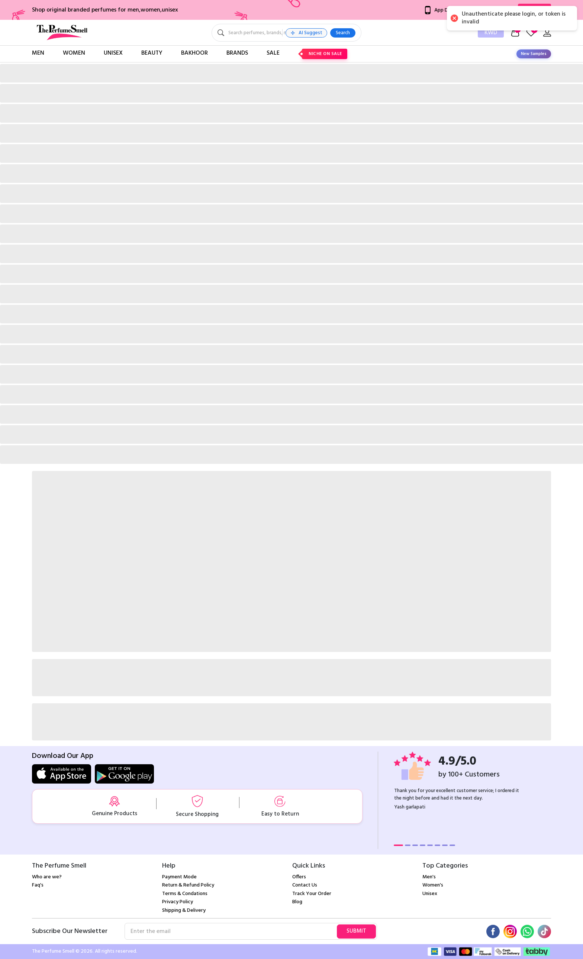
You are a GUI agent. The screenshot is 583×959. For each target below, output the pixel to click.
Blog (297, 902)
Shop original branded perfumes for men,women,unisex (105, 10)
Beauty (151, 53)
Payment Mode (179, 877)
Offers (299, 877)
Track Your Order (311, 893)
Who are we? (47, 877)
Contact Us (304, 885)
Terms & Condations (184, 893)
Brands (237, 53)
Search (399, 33)
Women (74, 53)
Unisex (113, 53)
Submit (356, 931)
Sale (273, 53)
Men (38, 53)
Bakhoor (194, 53)
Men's (429, 877)
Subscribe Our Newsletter (69, 931)
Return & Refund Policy (188, 885)
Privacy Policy (177, 902)
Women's (432, 885)
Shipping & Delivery (184, 910)
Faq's (38, 885)
